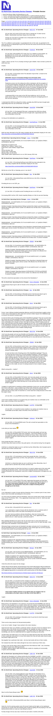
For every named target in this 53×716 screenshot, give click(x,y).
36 (8, 22)
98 (12, 25)
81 (33, 24)
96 (8, 25)
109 (37, 25)
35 (7, 22)
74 (22, 24)
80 (32, 24)
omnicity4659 (33, 476)
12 (18, 21)
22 (35, 21)
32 (2, 22)
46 (25, 22)
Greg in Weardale (34, 282)
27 (43, 21)
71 (17, 24)
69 (13, 24)
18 (28, 21)
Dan (31, 174)
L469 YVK (32, 653)
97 (10, 25)
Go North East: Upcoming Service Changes (17, 11)
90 (48, 24)
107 (32, 25)
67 (10, 24)
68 (12, 24)
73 (20, 24)
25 (40, 21)
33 (4, 22)
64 (5, 24)
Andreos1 (32, 418)
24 (38, 21)
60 (48, 22)
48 (28, 22)
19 (30, 21)
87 (44, 24)
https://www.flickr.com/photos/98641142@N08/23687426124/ (18, 134)
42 (19, 22)
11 (17, 21)
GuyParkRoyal (33, 122)
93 (4, 25)
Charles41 (32, 49)
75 (24, 24)
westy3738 (32, 69)
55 (40, 22)
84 (39, 24)
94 (5, 25)
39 (13, 22)
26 (42, 21)
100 (16, 25)
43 (20, 22)
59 (47, 22)
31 (50, 21)
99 (13, 25)
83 (37, 24)
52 (35, 22)
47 (27, 22)
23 (37, 21)
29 (47, 21)
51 (33, 22)
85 (40, 24)
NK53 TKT (32, 29)
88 (45, 24)
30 (48, 21)
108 (35, 25)
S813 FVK (32, 331)
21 (33, 21)
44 (22, 22)
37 (10, 22)
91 (50, 24)
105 (28, 25)
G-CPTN (32, 405)
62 (2, 24)
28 (45, 21)
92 (2, 25)
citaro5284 (32, 107)
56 (42, 22)
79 (30, 24)
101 (18, 25)
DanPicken (32, 158)
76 (25, 24)
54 (39, 22)
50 (32, 22)
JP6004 (32, 241)
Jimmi (28, 138)
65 (7, 24)
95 (7, 25)
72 (19, 24)
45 (24, 22)
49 (30, 22)
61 (50, 22)
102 (21, 25)
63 (4, 24)
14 (22, 21)
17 (27, 21)
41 (17, 22)
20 (32, 21)
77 (27, 24)
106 (30, 25)
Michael (32, 548)
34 (5, 22)
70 (15, 24)
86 (42, 24)
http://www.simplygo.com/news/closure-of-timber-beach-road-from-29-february (22, 573)
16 (25, 21)
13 (20, 21)
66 (8, 24)
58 (45, 22)
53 (37, 22)
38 (12, 22)
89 (47, 24)
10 (15, 21)
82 (35, 24)
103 (23, 25)
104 (25, 25)
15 (23, 21)
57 (44, 22)
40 (15, 22)
